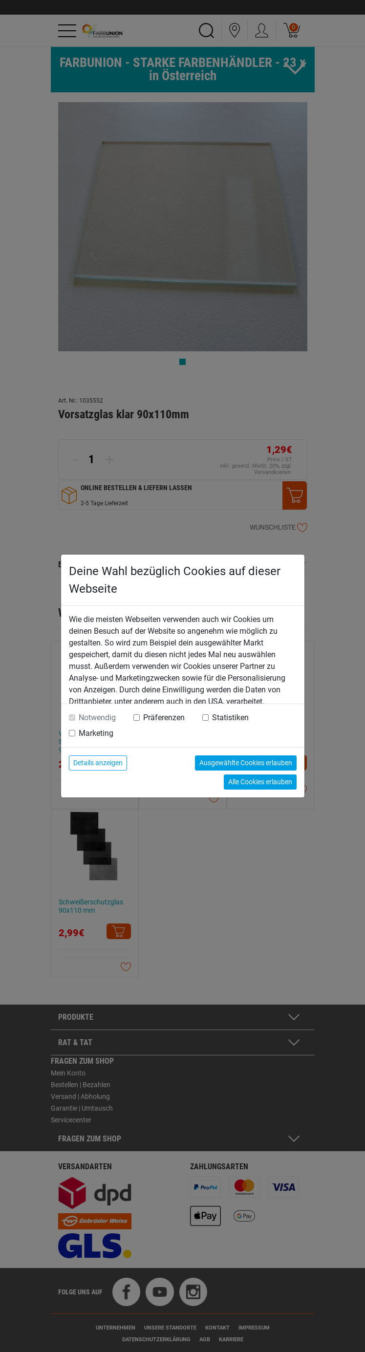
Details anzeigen (98, 763)
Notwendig (97, 717)
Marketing (96, 733)
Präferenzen (164, 717)
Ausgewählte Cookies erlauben (245, 763)
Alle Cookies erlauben (260, 782)
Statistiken (230, 717)
